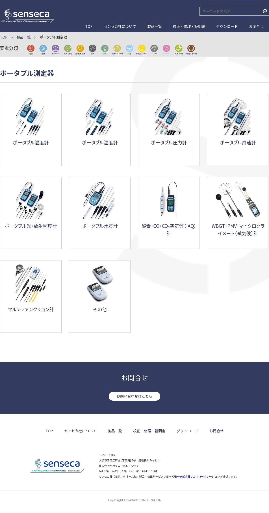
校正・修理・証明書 (189, 26)
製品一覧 (154, 26)
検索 (265, 11)
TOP (89, 26)
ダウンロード (227, 26)
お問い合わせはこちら (134, 396)
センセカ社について (120, 26)
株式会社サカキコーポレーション (200, 476)
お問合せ (256, 26)
